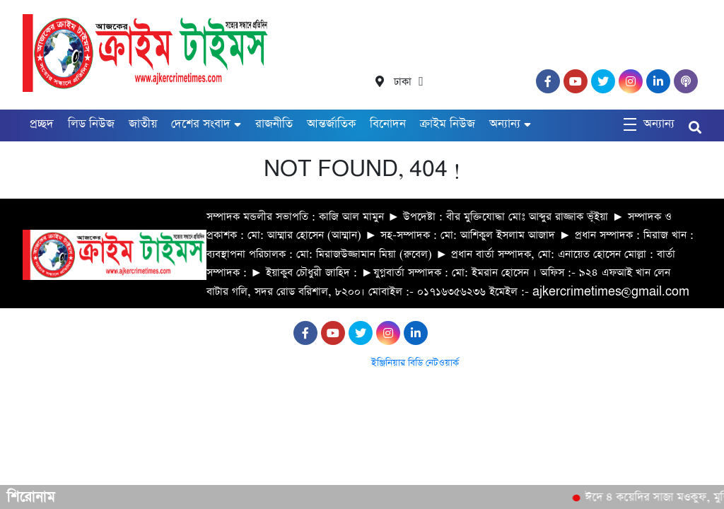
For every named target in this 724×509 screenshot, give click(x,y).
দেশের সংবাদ (200, 124)
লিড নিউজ (91, 124)
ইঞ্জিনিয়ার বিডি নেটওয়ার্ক (415, 363)
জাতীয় (143, 124)
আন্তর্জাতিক (331, 124)
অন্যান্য (504, 124)
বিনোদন (388, 124)
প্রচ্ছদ (42, 124)
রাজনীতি (274, 124)
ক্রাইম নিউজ (447, 124)
